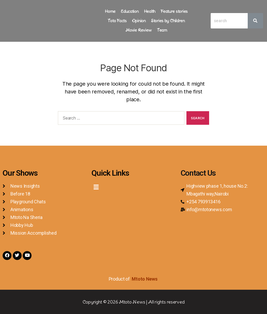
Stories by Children (168, 20)
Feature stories (174, 11)
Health (149, 11)
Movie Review (138, 30)
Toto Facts (117, 20)
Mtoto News (145, 279)
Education (130, 11)
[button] (96, 187)
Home (110, 11)
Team (162, 30)
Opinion (139, 20)
